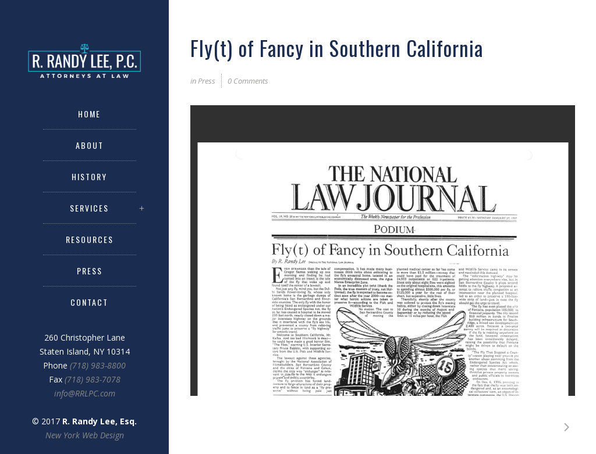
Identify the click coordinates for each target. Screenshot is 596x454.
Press (206, 81)
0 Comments (248, 81)
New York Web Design (84, 435)
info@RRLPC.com (84, 393)
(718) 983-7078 (92, 379)
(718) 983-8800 (98, 365)
